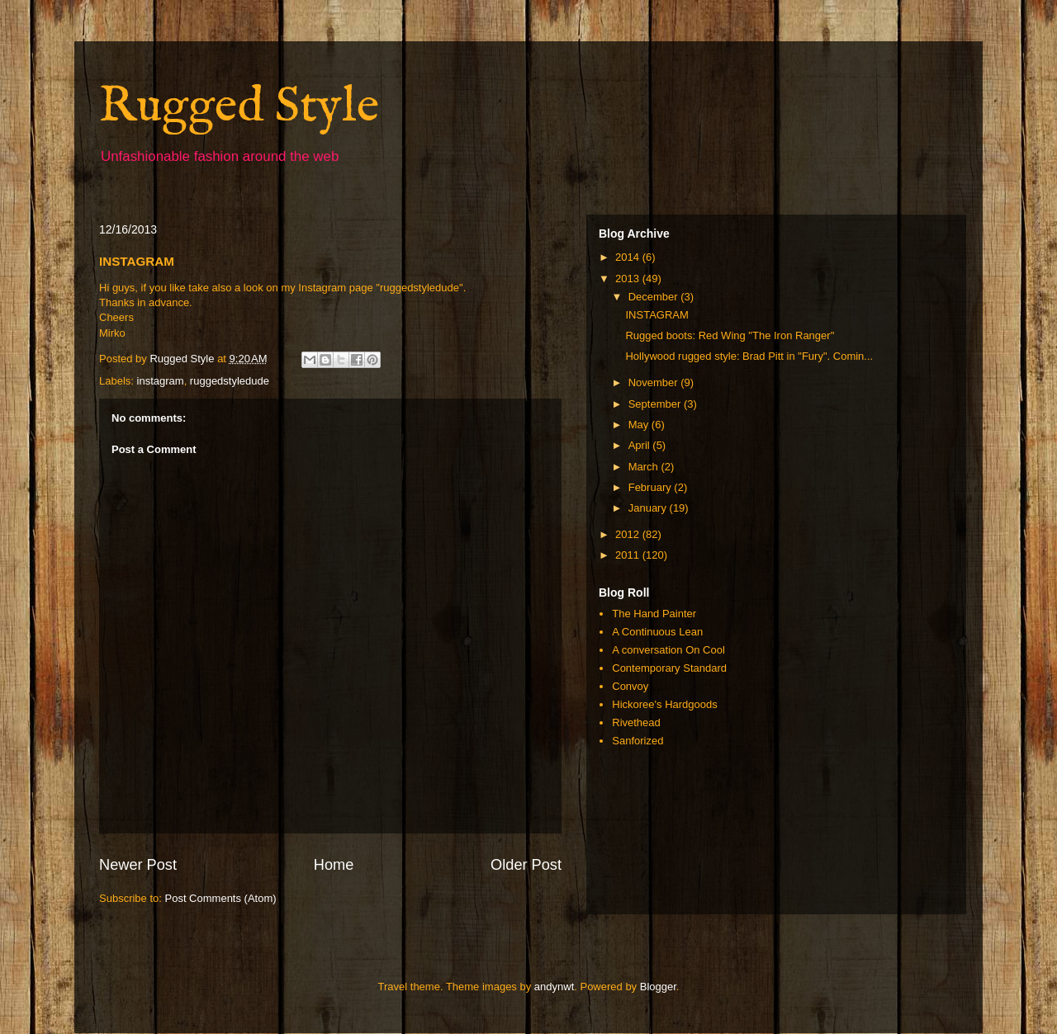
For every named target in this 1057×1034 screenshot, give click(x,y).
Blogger (658, 986)
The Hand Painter (654, 613)
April (640, 445)
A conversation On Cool (668, 650)
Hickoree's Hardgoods (665, 704)
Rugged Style (239, 107)
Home (334, 865)
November (654, 382)
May (640, 424)
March (644, 466)
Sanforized (637, 740)
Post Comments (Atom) (221, 898)
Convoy (630, 686)
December (654, 296)
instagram (160, 381)
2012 (628, 534)
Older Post (526, 865)
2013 (628, 278)
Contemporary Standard (669, 668)
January (649, 508)
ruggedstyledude (229, 381)
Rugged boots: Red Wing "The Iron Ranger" (729, 335)
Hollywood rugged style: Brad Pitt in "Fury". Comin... (749, 356)
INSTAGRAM (656, 315)
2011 (628, 555)
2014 (628, 257)
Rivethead (636, 722)
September (656, 404)
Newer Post (138, 865)
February (651, 487)
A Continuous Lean (657, 632)
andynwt (554, 986)
